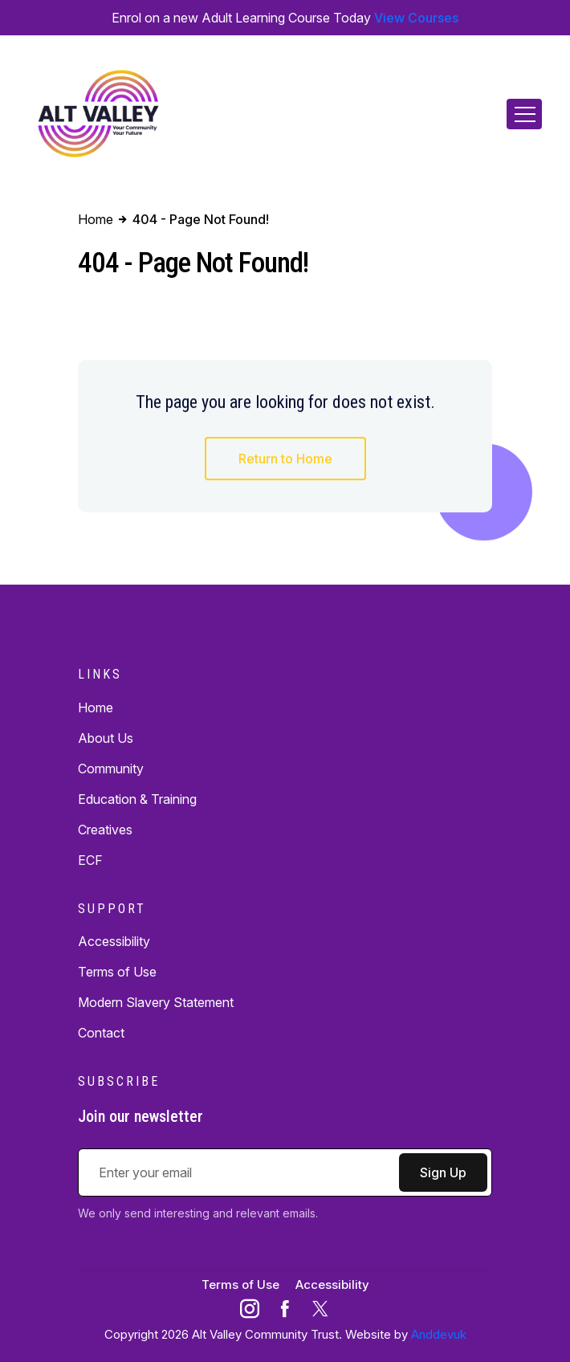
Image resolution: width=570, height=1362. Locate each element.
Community (111, 769)
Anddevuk (438, 1334)
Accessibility (114, 941)
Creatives (105, 830)
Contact (101, 1033)
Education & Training (137, 799)
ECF (90, 860)
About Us (105, 738)
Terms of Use (117, 972)
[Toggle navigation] (524, 114)
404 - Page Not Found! (200, 219)
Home (95, 707)
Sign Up (443, 1172)
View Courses (416, 18)
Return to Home (285, 460)
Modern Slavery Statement (156, 1002)
